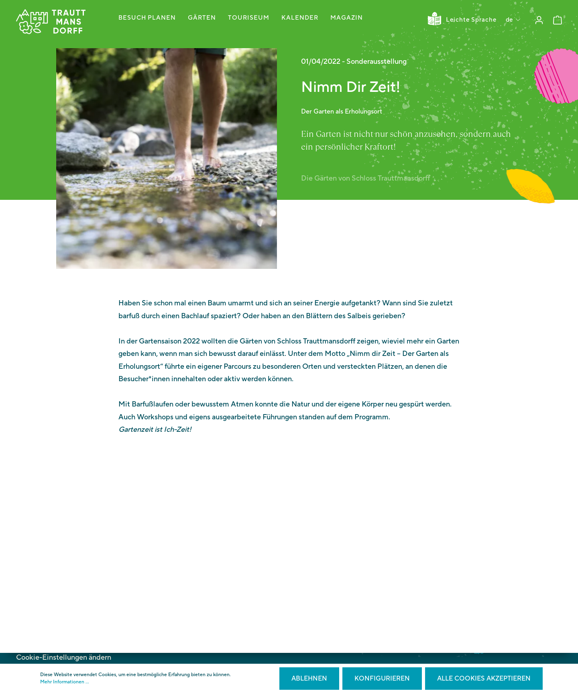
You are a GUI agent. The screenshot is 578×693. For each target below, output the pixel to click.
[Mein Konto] (539, 20)
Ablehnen (309, 679)
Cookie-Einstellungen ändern (63, 657)
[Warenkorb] (557, 20)
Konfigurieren (382, 679)
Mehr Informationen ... (64, 682)
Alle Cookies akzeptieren (484, 679)
